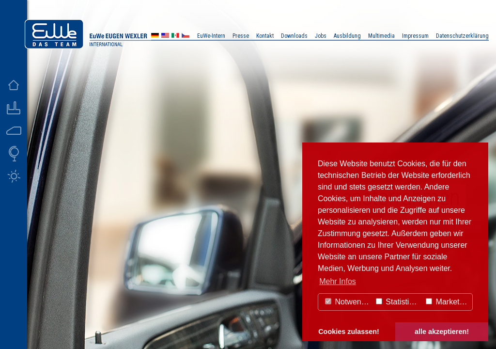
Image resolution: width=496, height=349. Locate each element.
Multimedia (381, 35)
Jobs (320, 35)
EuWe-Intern (211, 35)
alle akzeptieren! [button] (442, 331)
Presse (240, 35)
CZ (185, 36)
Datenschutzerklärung (462, 35)
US (165, 36)
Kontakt (265, 35)
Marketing (448, 302)
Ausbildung (347, 35)
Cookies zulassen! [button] (348, 331)
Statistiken (398, 302)
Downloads (294, 35)
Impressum (415, 35)
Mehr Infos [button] (337, 281)
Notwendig (348, 302)
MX (175, 36)
